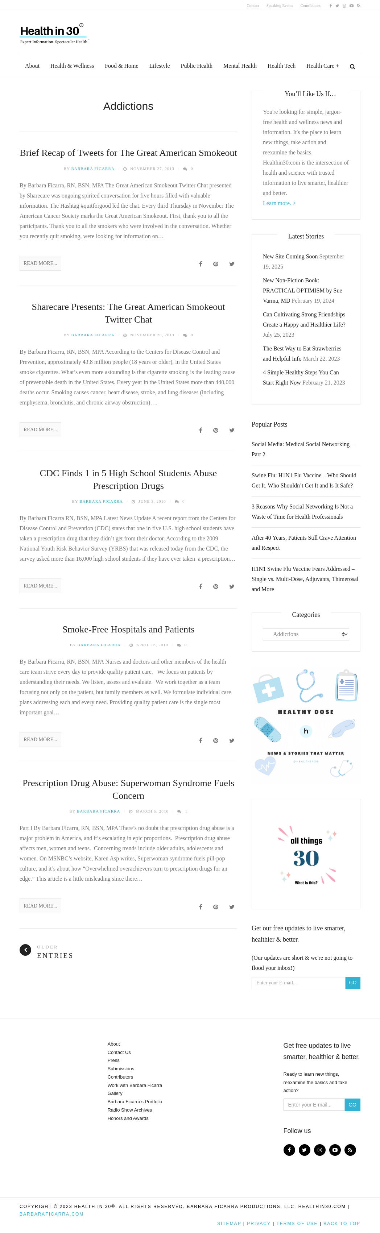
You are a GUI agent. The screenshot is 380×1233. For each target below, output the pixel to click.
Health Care (320, 66)
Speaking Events (280, 5)
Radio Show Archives (130, 1110)
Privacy (259, 1223)
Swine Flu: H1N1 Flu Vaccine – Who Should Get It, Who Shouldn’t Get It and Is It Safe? (304, 480)
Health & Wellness (72, 66)
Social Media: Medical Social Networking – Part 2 (303, 449)
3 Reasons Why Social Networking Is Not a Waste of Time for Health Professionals (302, 511)
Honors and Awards (128, 1118)
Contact (253, 5)
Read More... (40, 263)
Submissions (121, 1068)
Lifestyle (159, 66)
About (32, 66)
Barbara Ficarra (93, 168)
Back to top (341, 1223)
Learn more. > (279, 203)
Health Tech (282, 66)
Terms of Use (297, 1223)
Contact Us (119, 1052)
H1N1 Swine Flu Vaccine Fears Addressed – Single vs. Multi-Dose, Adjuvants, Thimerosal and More (305, 579)
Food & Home (121, 66)
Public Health (197, 66)
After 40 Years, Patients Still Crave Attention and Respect (304, 543)
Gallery (115, 1093)
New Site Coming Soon (290, 256)
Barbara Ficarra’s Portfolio (135, 1101)
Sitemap (229, 1223)
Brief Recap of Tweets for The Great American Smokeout (128, 153)
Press (114, 1060)
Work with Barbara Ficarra (135, 1085)
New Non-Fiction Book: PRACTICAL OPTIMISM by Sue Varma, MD (302, 290)
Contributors (310, 5)
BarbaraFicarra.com (52, 1214)
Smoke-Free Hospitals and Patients (128, 629)
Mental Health (240, 66)
